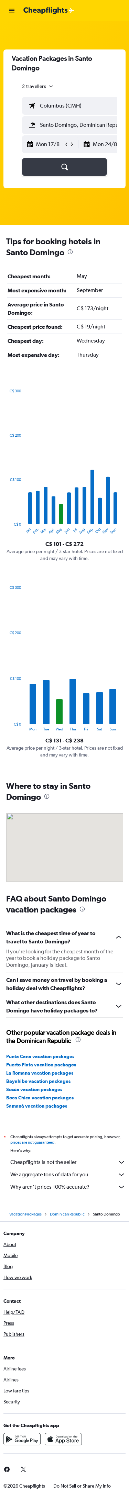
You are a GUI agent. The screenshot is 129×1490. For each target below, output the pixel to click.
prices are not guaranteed (32, 1142)
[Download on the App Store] (63, 1439)
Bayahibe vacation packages (38, 1081)
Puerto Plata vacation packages (41, 1064)
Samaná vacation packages (36, 1106)
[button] (11, 10)
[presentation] (70, 252)
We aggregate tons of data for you (68, 1174)
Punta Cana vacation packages (40, 1056)
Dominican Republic (67, 1214)
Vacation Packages (25, 1214)
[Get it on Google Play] (22, 1439)
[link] (23, 1469)
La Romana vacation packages (39, 1073)
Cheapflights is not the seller (68, 1162)
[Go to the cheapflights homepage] (48, 10)
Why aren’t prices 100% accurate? (68, 1187)
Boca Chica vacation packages (40, 1097)
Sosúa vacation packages (34, 1089)
